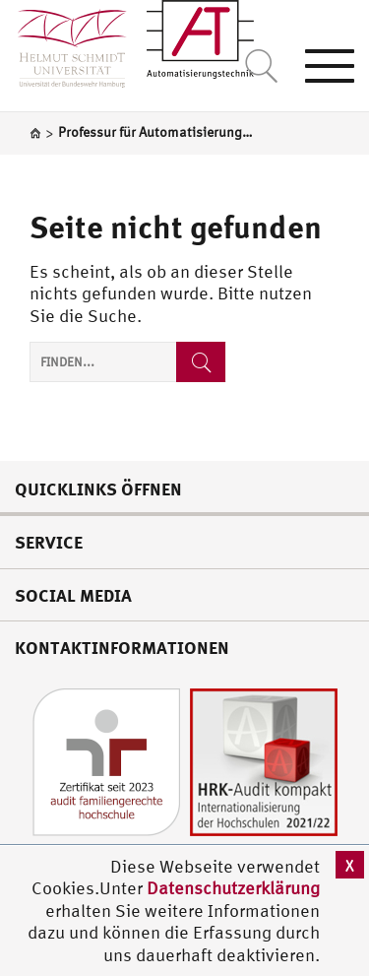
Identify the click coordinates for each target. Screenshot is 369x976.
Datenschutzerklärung (233, 888)
